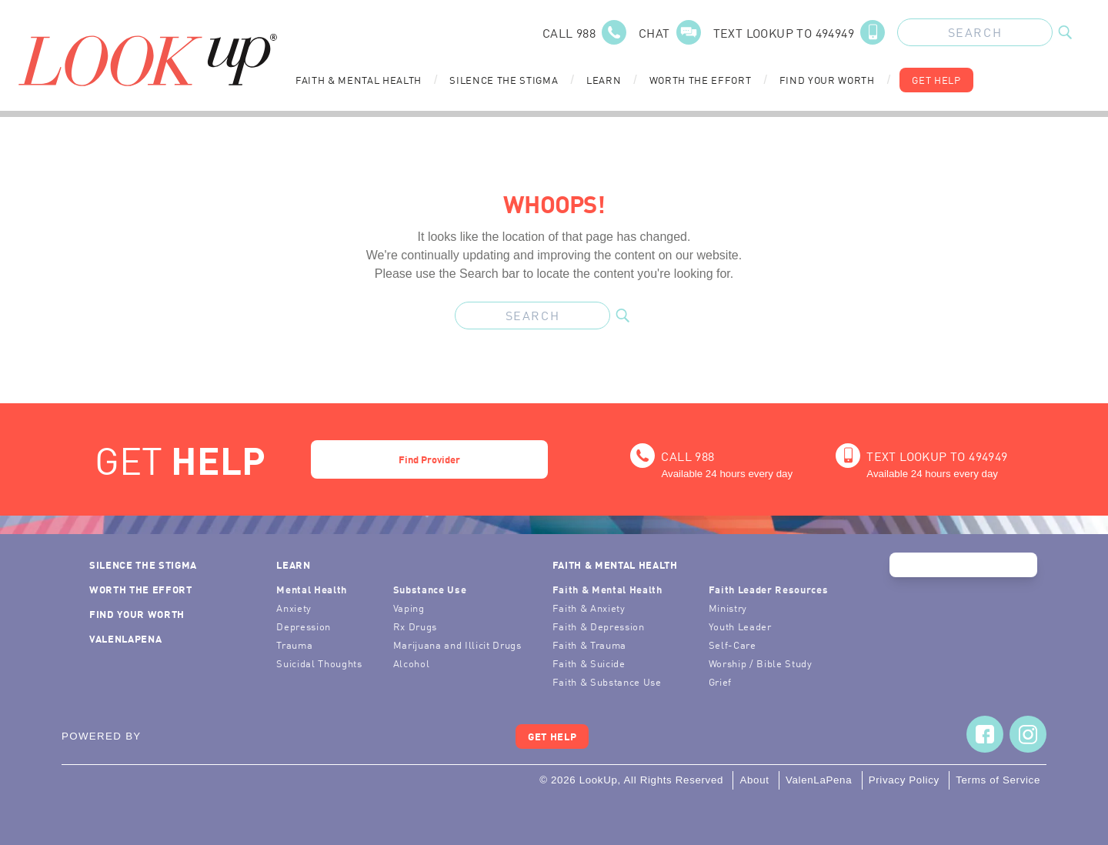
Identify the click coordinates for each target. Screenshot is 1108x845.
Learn (603, 79)
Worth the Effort (700, 79)
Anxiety (294, 607)
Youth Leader (740, 626)
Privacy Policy (904, 780)
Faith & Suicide (589, 663)
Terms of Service (998, 780)
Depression (303, 626)
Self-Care (732, 644)
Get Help (936, 79)
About (754, 780)
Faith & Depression (598, 626)
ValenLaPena (125, 638)
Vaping (409, 607)
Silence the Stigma (503, 79)
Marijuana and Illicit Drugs (457, 644)
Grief (720, 681)
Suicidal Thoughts (319, 663)
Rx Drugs (415, 626)
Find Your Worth (827, 79)
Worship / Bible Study (761, 663)
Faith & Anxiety (589, 607)
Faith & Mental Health (358, 79)
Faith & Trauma (589, 644)
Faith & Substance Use (607, 681)
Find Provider (429, 459)
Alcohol (411, 663)
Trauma (294, 644)
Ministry (728, 607)
